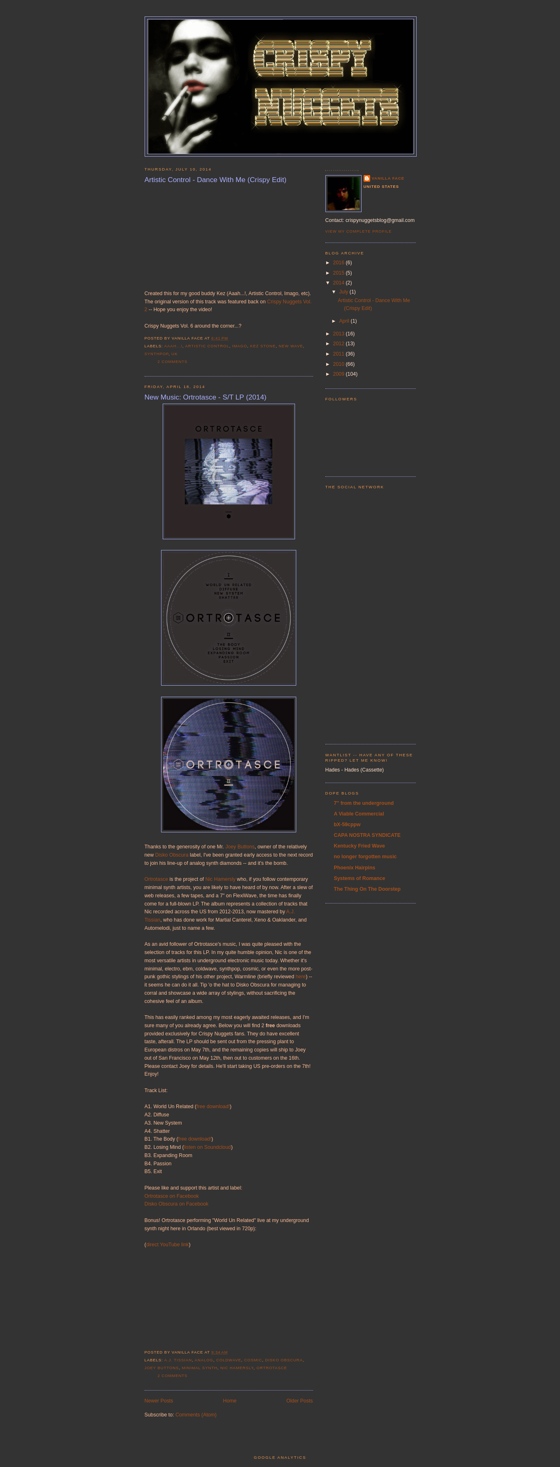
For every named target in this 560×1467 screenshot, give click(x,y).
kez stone (263, 346)
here (300, 977)
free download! (213, 1106)
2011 (339, 354)
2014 (339, 283)
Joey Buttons (239, 847)
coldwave (228, 1360)
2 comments (173, 361)
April (344, 321)
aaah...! (173, 346)
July (344, 292)
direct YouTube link (167, 1245)
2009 (339, 374)
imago (239, 346)
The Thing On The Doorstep (367, 889)
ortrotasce (271, 1367)
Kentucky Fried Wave (359, 846)
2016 (339, 263)
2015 (339, 273)
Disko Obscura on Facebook (177, 1204)
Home (230, 1401)
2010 (339, 364)
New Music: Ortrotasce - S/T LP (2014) (206, 397)
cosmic (253, 1360)
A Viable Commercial (359, 814)
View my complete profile (358, 231)
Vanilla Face (388, 178)
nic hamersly (236, 1367)
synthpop (157, 353)
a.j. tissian (178, 1360)
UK (174, 353)
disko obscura (284, 1360)
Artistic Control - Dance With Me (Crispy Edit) (216, 180)
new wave (291, 346)
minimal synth (199, 1367)
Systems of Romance (359, 878)
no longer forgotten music (365, 856)
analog (204, 1360)
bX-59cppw (347, 824)
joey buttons (162, 1367)
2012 (339, 344)
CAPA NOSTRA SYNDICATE (367, 835)
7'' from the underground (364, 803)
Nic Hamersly (220, 879)
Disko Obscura (172, 855)
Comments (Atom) (196, 1415)
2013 (339, 334)
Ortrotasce (156, 879)
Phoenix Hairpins (355, 868)
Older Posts (299, 1401)
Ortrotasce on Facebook (172, 1196)
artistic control (207, 346)
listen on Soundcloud (207, 1147)
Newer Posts (159, 1401)
